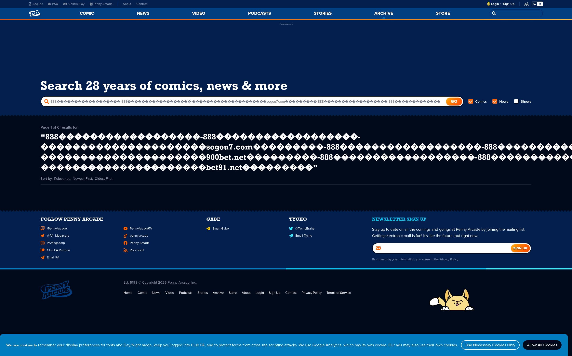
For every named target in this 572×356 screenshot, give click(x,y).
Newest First (82, 178)
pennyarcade (136, 241)
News (500, 101)
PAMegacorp (53, 248)
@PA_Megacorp (55, 241)
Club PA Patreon (55, 256)
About (127, 4)
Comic (141, 306)
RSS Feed (133, 256)
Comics (477, 101)
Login (495, 4)
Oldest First (104, 178)
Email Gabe (217, 234)
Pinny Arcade (101, 4)
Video (168, 306)
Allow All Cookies (530, 345)
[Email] (442, 254)
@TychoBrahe (301, 234)
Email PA (50, 263)
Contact (141, 4)
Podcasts (183, 306)
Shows (522, 101)
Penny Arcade (136, 248)
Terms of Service (331, 306)
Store (229, 306)
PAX (53, 4)
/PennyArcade (54, 234)
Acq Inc (36, 4)
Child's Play (74, 4)
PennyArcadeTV (138, 234)
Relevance (62, 178)
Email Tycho (300, 241)
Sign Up (508, 4)
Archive (215, 306)
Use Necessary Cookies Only (478, 345)
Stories (200, 306)
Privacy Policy (448, 265)
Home (128, 306)
